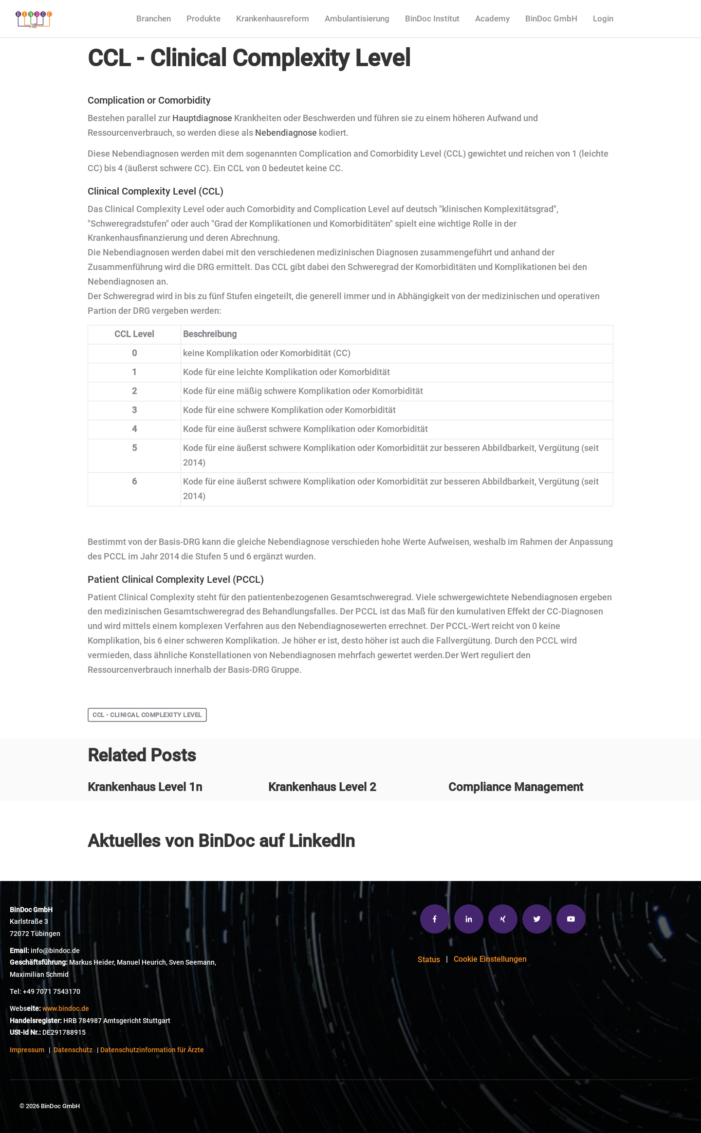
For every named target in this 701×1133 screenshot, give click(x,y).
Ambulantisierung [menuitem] (357, 18)
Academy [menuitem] (492, 18)
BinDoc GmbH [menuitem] (551, 18)
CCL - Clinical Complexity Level (147, 715)
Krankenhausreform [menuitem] (272, 18)
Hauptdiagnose (202, 118)
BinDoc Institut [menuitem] (432, 18)
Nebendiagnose (286, 133)
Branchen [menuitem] (153, 18)
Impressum (27, 1050)
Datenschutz (73, 1050)
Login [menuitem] (603, 18)
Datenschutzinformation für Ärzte (152, 1050)
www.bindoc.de (65, 1009)
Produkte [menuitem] (203, 18)
